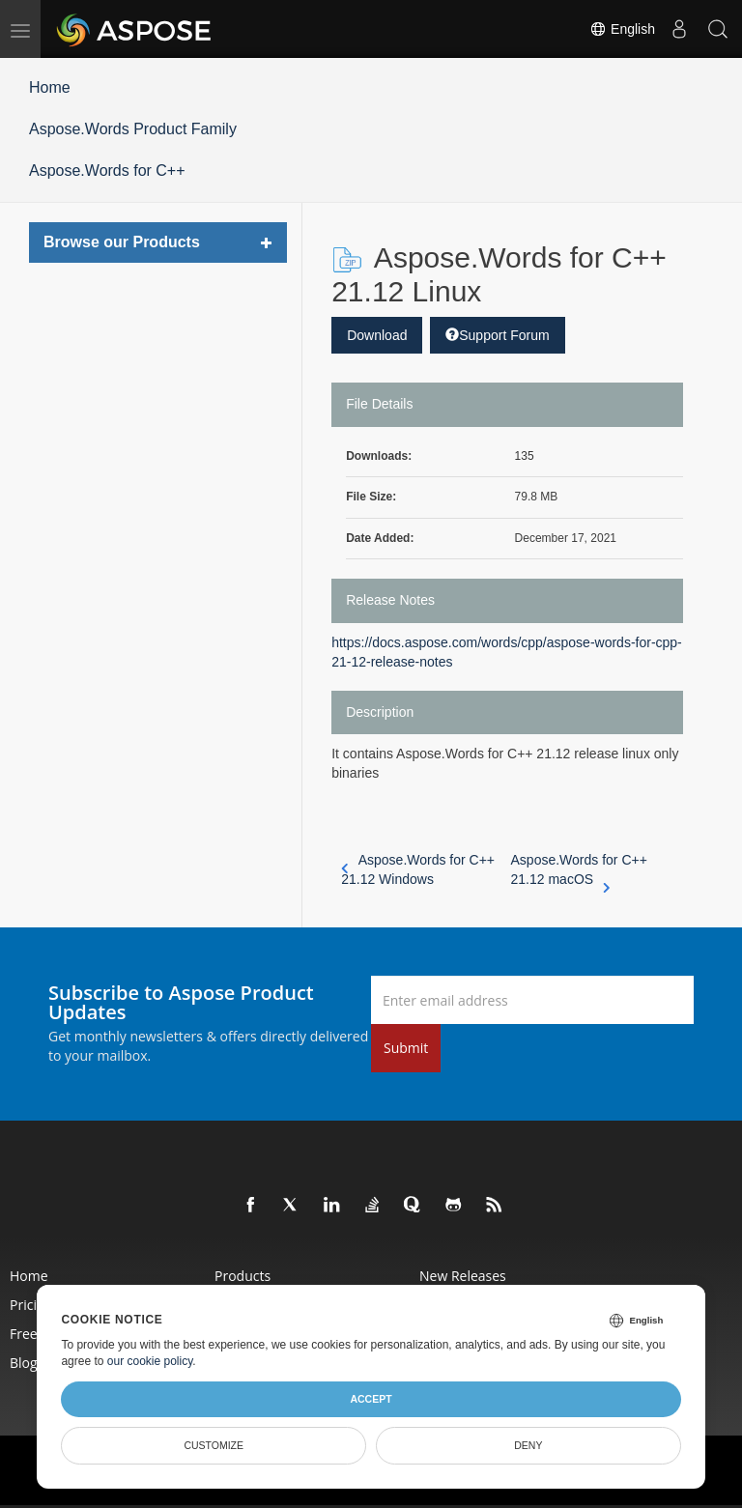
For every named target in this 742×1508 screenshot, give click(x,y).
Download (377, 335)
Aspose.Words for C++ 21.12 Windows (418, 869)
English (622, 29)
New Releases (462, 1275)
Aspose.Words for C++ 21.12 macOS (579, 870)
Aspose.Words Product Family (133, 129)
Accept (370, 1399)
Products (242, 1275)
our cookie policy (150, 1361)
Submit (406, 1048)
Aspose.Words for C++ (107, 170)
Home (50, 87)
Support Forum (497, 335)
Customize (213, 1445)
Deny (528, 1445)
